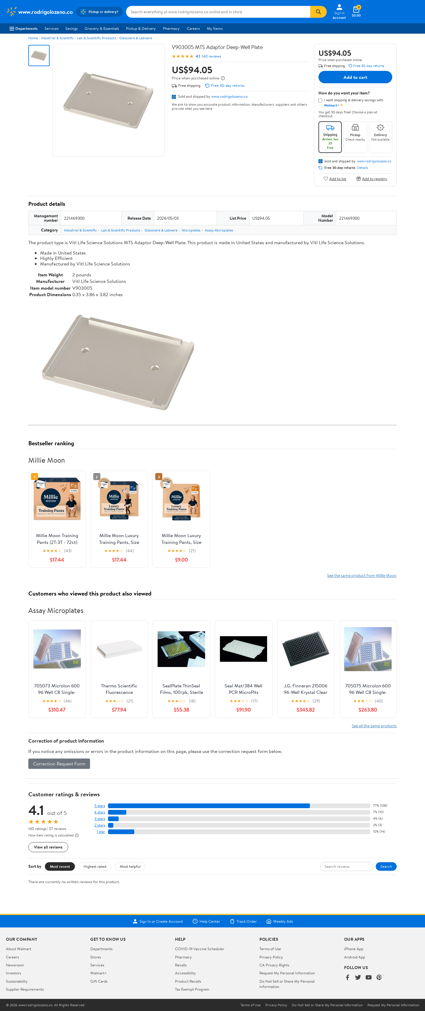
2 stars (99, 825)
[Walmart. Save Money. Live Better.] (39, 11)
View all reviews (48, 847)
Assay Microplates (219, 230)
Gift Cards (98, 981)
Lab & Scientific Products (96, 37)
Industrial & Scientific (57, 37)
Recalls (181, 965)
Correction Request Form (59, 763)
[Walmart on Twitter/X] (358, 977)
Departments (23, 28)
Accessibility (185, 973)
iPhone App (353, 948)
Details (362, 168)
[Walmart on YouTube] (368, 977)
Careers (193, 28)
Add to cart (355, 77)
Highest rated (95, 866)
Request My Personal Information (287, 973)
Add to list (334, 178)
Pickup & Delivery (141, 28)
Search (386, 866)
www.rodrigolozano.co (229, 96)
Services (51, 28)
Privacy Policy (271, 957)
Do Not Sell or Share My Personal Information (327, 1005)
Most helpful (130, 866)
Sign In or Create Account (158, 921)
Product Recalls (188, 981)
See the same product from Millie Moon (362, 575)
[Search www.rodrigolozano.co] (218, 12)
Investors (13, 973)
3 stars (99, 818)
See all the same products (374, 725)
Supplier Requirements (25, 989)
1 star (101, 831)
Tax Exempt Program (192, 989)
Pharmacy (171, 28)
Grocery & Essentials (102, 28)
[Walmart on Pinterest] (379, 977)
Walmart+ (98, 973)
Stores (95, 957)
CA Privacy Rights (274, 965)
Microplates (191, 230)
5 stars (99, 805)
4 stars (99, 812)
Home (33, 37)
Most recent (60, 866)
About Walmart (18, 948)
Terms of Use (270, 948)
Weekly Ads (279, 921)
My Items (215, 28)
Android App (354, 957)
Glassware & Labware (135, 37)
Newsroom (15, 965)
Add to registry (371, 178)
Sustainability (17, 981)
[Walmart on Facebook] (347, 977)
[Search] (318, 12)
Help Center (206, 921)
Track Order (243, 921)
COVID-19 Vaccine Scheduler (199, 948)
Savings (72, 28)
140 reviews (211, 56)
